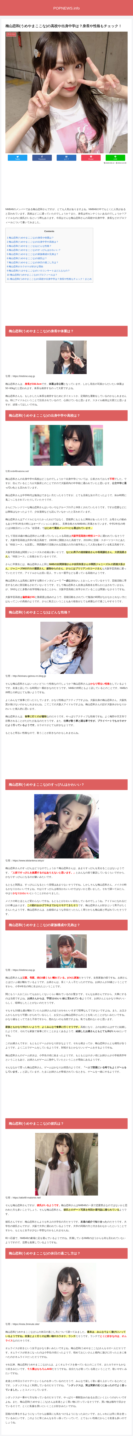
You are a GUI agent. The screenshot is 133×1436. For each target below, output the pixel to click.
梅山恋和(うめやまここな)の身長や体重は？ (30, 237)
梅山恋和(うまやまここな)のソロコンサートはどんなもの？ (38, 270)
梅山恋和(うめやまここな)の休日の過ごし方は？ (32, 262)
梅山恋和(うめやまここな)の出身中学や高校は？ (32, 242)
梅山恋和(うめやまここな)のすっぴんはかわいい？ (34, 250)
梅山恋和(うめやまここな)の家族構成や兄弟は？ (32, 254)
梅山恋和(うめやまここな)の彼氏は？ (27, 258)
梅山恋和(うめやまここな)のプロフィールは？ (32, 275)
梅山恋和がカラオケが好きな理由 (25, 266)
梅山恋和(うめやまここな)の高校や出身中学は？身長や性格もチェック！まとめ (49, 279)
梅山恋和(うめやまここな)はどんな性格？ (29, 246)
